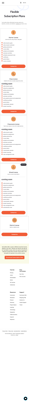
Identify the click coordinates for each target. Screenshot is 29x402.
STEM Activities (13, 314)
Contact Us (21, 300)
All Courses (12, 282)
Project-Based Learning (13, 306)
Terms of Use (10, 331)
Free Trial (21, 274)
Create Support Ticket (22, 303)
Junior (11, 275)
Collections (12, 284)
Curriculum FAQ (22, 295)
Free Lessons (22, 276)
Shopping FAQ (22, 297)
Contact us (18, 23)
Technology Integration (12, 311)
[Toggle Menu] (3, 2)
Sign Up (24, 2)
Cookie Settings (24, 331)
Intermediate (13, 277)
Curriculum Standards (12, 296)
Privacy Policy (5, 331)
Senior (11, 280)
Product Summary (12, 301)
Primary (11, 272)
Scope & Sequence (12, 318)
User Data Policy (17, 331)
